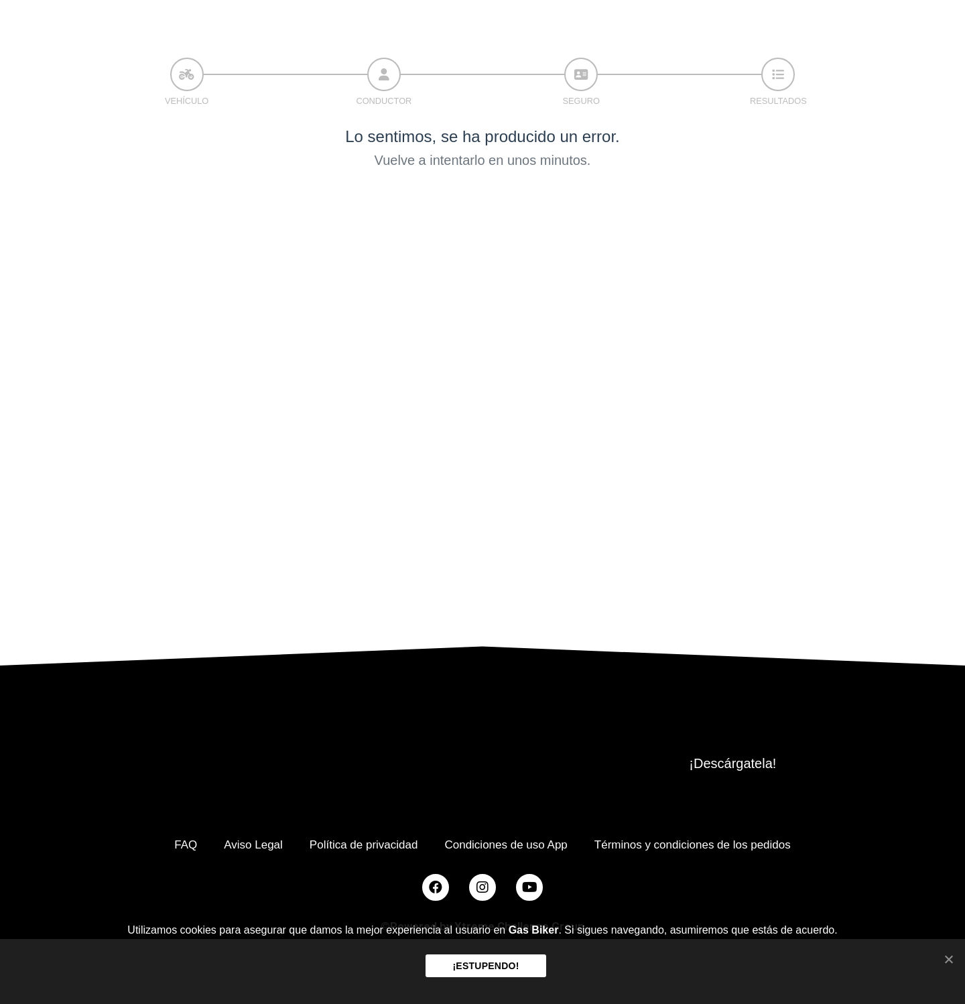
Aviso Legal (253, 844)
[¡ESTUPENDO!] (948, 959)
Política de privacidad (364, 844)
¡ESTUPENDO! (485, 965)
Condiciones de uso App (505, 844)
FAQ (185, 844)
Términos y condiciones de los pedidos (692, 844)
